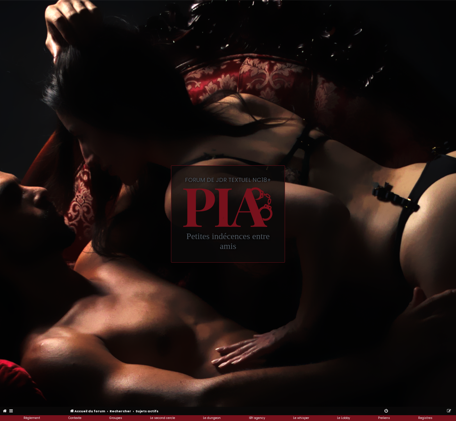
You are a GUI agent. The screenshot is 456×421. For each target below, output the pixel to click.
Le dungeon (212, 418)
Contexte (74, 418)
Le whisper (301, 418)
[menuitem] (5, 411)
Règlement (32, 418)
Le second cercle (162, 418)
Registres (425, 418)
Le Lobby (343, 418)
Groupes (115, 418)
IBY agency (257, 418)
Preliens (384, 418)
